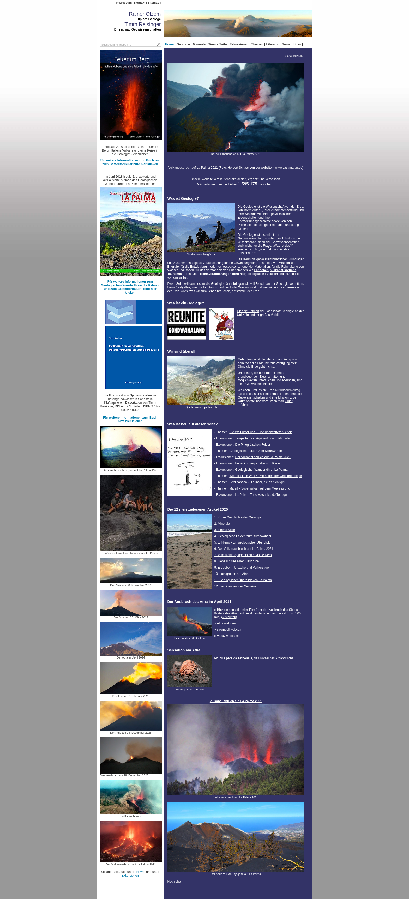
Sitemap (153, 2)
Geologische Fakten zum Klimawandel (255, 451)
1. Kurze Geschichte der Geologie (237, 517)
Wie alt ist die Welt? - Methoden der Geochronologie (265, 476)
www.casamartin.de (288, 168)
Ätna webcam (226, 623)
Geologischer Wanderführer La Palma (261, 470)
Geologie (183, 44)
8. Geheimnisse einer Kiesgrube (236, 561)
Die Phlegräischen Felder (252, 445)
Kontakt (139, 2)
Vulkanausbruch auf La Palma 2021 (193, 168)
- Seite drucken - (294, 55)
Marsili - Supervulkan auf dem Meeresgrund (259, 488)
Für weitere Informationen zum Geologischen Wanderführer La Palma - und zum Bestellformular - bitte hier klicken (130, 287)
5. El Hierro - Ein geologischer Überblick (242, 542)
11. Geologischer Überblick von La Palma (243, 580)
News (286, 44)
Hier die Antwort (248, 311)
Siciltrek (230, 617)
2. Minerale (222, 524)
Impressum (124, 2)
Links (297, 44)
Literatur (272, 44)
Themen (257, 44)
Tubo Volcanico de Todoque (269, 495)
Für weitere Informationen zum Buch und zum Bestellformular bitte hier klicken (130, 162)
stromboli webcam (229, 629)
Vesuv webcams (228, 636)
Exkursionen (239, 44)
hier (290, 401)
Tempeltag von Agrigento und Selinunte (262, 438)
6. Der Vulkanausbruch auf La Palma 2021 (243, 549)
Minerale (199, 44)
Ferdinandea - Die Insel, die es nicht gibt (257, 482)
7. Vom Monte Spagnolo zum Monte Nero (243, 555)
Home (169, 44)
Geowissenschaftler (259, 384)
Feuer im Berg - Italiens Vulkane (257, 463)
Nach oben (175, 881)
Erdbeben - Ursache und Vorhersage (243, 567)
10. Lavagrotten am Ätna (231, 574)
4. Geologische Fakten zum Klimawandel (242, 536)
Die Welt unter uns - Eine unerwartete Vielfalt (260, 432)
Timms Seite (217, 44)
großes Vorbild (270, 315)
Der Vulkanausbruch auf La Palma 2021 (263, 457)
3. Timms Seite (224, 530)
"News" (140, 872)
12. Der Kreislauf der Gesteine (235, 586)
